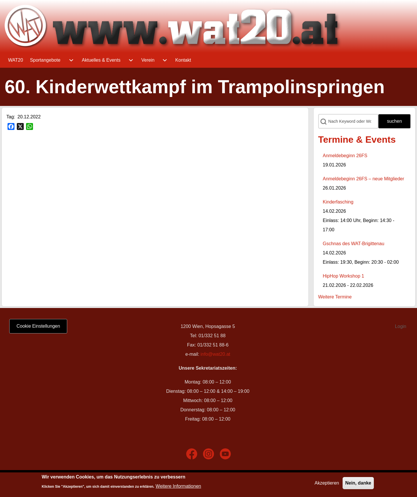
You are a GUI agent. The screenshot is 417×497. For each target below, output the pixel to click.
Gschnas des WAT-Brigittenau (354, 243)
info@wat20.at (215, 354)
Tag (10, 116)
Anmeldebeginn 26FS (345, 155)
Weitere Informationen (178, 487)
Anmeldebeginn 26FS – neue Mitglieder (363, 178)
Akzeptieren (326, 484)
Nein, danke (358, 484)
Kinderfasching (338, 201)
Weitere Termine (335, 296)
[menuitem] (16, 60)
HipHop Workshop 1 (343, 276)
